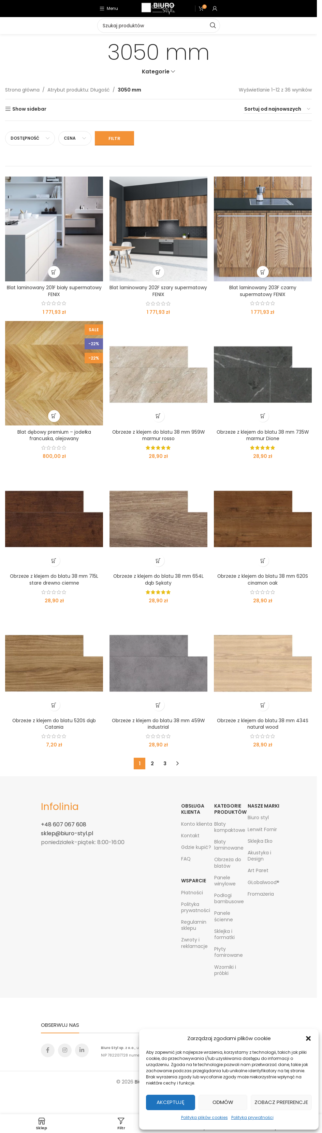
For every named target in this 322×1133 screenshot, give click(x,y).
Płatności (192, 892)
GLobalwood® (263, 882)
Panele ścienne (223, 916)
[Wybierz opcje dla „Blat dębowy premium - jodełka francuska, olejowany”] (54, 416)
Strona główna (22, 89)
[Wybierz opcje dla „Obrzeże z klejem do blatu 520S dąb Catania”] (54, 705)
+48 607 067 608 (63, 825)
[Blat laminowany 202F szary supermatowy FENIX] (158, 229)
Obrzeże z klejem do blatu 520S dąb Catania (54, 724)
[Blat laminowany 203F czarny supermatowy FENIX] (263, 229)
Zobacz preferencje (281, 1102)
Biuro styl (258, 817)
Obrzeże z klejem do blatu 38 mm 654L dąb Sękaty (158, 579)
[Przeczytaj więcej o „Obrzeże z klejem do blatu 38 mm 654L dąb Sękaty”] (158, 560)
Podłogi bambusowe (229, 898)
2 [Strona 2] (152, 763)
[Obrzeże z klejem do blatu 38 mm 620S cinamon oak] (263, 517)
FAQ (186, 858)
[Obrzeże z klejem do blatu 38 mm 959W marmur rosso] (158, 373)
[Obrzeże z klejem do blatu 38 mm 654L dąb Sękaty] (158, 517)
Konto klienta (196, 824)
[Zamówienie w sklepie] (278, 109)
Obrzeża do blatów (227, 862)
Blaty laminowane (229, 844)
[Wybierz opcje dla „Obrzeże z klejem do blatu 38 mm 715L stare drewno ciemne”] (54, 560)
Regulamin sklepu (193, 925)
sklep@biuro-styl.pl (67, 833)
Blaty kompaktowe (229, 827)
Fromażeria (261, 894)
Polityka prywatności (252, 1117)
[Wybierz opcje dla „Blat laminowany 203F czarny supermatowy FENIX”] (263, 272)
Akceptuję (171, 1102)
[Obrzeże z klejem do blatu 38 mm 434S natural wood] (263, 662)
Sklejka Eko (260, 841)
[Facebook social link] (48, 1050)
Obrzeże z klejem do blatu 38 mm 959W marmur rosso (158, 435)
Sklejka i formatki (224, 934)
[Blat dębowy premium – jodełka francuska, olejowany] (54, 373)
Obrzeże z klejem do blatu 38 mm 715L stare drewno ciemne (54, 579)
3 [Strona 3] (164, 763)
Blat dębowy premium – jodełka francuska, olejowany (54, 435)
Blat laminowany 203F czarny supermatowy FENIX (263, 290)
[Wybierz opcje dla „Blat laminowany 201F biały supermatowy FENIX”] (54, 272)
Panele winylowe (225, 880)
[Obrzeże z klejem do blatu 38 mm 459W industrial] (158, 662)
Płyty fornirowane (228, 952)
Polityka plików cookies (204, 1117)
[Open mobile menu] (108, 8)
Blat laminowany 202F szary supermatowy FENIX (158, 290)
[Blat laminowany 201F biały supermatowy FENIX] (54, 229)
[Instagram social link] (65, 1050)
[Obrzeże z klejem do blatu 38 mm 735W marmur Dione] (263, 373)
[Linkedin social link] (82, 1050)
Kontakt (190, 835)
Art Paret (258, 870)
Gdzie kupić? (196, 847)
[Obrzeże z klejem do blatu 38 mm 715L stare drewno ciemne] (54, 517)
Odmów (223, 1102)
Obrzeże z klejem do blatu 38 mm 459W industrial (158, 724)
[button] (308, 1038)
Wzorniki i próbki (225, 970)
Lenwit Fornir (262, 829)
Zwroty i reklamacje (194, 943)
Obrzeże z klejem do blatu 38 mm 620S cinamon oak (262, 579)
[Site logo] (158, 8)
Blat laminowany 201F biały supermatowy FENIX (54, 290)
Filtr (114, 138)
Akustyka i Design (259, 855)
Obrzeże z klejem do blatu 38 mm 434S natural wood (263, 724)
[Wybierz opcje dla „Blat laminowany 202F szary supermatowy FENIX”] (158, 272)
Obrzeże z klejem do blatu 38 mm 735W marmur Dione (263, 435)
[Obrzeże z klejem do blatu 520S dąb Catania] (54, 662)
